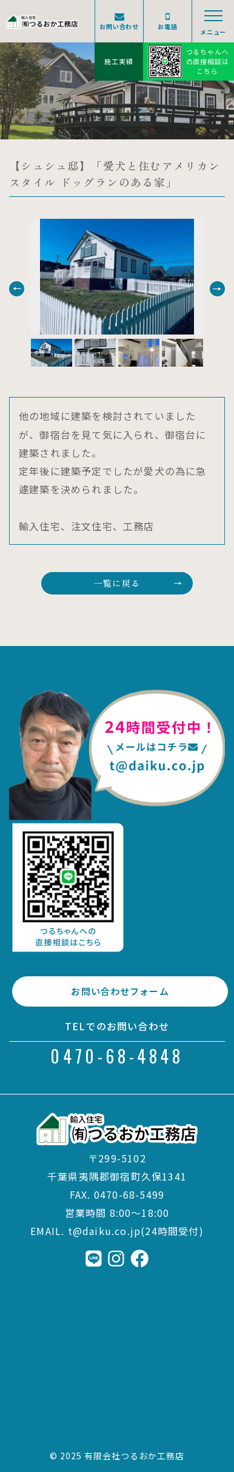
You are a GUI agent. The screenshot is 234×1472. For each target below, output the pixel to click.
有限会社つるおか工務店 (134, 1456)
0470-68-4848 (116, 1056)
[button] (16, 288)
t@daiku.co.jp (104, 1231)
